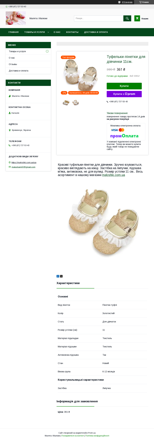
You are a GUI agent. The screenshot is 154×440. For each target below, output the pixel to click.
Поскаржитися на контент (72, 436)
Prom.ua (92, 433)
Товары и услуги (34, 32)
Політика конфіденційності (97, 436)
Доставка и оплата (96, 32)
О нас (57, 32)
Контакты (72, 32)
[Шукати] (127, 18)
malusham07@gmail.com (23, 167)
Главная (13, 32)
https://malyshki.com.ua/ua (23, 162)
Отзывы (13, 64)
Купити (124, 86)
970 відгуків (127, 2)
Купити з (124, 94)
